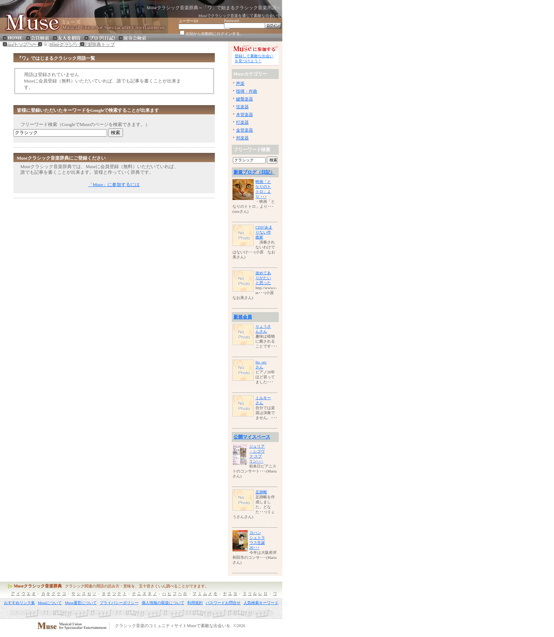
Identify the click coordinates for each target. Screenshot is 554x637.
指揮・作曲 (246, 91)
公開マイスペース (252, 437)
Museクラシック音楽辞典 (38, 586)
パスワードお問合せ (223, 603)
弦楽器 (242, 106)
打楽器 (242, 122)
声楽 (240, 83)
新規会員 (243, 317)
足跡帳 (261, 492)
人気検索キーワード (260, 603)
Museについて (50, 603)
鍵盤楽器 (244, 99)
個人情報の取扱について (163, 603)
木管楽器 (244, 114)
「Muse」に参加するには (114, 184)
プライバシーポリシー (119, 603)
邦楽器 (242, 138)
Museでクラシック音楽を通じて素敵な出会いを (240, 15)
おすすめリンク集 (19, 603)
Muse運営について (81, 603)
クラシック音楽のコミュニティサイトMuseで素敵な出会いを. (173, 626)
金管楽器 (244, 130)
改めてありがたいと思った (263, 278)
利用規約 (195, 603)
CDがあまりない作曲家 (263, 232)
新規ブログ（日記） (254, 172)
